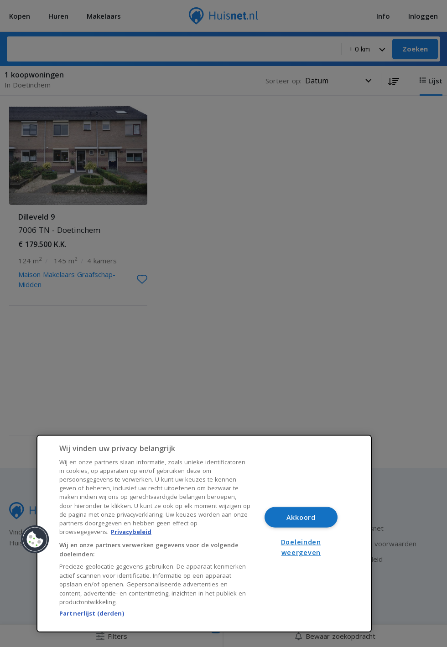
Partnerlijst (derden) (91, 613)
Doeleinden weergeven (301, 546)
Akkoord (301, 517)
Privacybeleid (131, 532)
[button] (35, 539)
